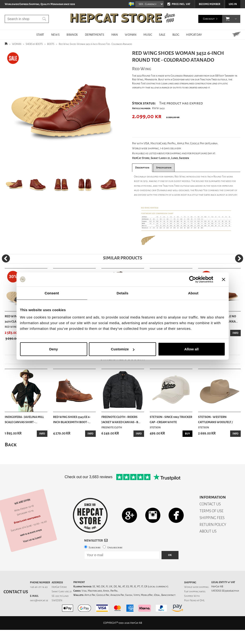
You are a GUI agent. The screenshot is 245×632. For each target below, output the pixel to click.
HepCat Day (194, 35)
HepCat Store (59, 587)
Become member (209, 4)
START (40, 35)
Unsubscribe (114, 547)
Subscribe (94, 547)
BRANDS (72, 35)
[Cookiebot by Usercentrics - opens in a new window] (192, 279)
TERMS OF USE (211, 510)
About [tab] (193, 293)
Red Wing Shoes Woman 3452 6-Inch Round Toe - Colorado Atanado (95, 44)
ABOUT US (207, 531)
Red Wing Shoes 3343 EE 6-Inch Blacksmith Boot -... (72, 419)
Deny (53, 349)
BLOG (175, 35)
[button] (228, 19)
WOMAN (130, 35)
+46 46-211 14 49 (39, 587)
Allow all (191, 349)
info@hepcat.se (39, 600)
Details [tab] (123, 293)
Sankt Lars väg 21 (62, 591)
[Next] (239, 258)
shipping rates (197, 591)
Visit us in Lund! (32, 539)
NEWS (55, 35)
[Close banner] (223, 279)
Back (11, 444)
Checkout (209, 19)
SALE (162, 35)
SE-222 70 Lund (60, 596)
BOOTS (50, 44)
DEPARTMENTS (94, 35)
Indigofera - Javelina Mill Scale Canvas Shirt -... (24, 419)
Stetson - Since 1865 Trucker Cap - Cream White (171, 419)
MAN (114, 35)
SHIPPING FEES (211, 517)
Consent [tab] (52, 293)
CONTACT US (210, 504)
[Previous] (6, 258)
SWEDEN (57, 600)
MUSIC (147, 35)
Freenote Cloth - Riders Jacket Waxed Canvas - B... (120, 419)
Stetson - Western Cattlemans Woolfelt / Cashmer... (215, 420)
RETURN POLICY (212, 524)
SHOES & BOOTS (34, 44)
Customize (122, 349)
